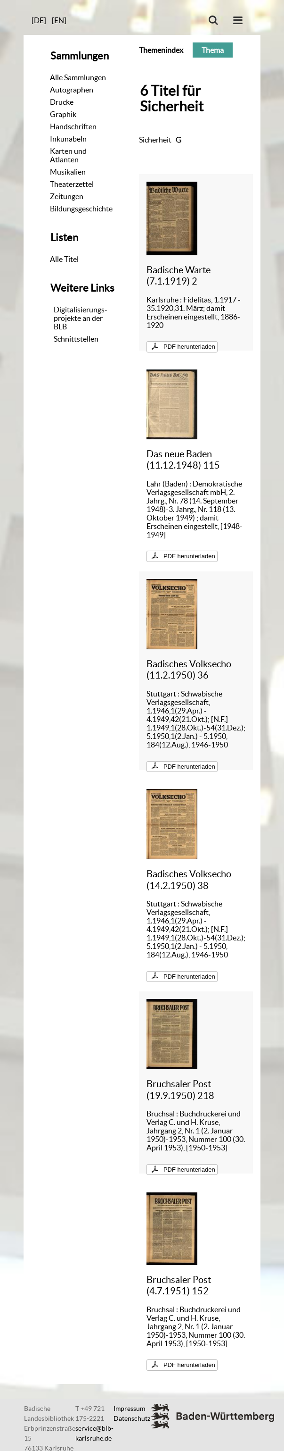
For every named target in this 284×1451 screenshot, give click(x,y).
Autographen (71, 89)
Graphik (63, 114)
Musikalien (68, 172)
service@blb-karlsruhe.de (94, 1433)
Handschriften (73, 126)
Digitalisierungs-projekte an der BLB (80, 318)
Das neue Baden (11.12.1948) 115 (183, 459)
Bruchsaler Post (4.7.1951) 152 (178, 1285)
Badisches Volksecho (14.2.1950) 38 (188, 879)
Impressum (129, 1408)
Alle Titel (64, 259)
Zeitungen (66, 196)
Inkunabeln (68, 138)
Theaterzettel (72, 184)
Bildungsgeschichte (81, 208)
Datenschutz (132, 1418)
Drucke (61, 102)
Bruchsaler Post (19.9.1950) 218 (180, 1089)
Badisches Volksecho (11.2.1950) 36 (188, 669)
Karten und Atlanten (68, 155)
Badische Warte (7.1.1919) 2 (178, 275)
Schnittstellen (76, 339)
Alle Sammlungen (78, 77)
